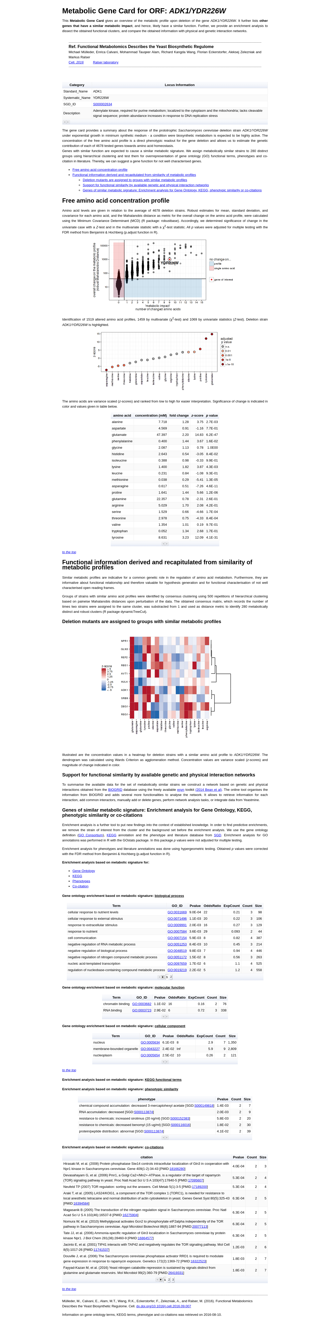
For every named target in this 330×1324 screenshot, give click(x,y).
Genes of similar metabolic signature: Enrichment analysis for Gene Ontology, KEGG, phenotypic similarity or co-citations (172, 190)
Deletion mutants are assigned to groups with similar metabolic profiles (135, 180)
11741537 (101, 1250)
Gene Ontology (83, 871)
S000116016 (180, 1125)
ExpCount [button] (232, 906)
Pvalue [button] (195, 906)
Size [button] (258, 906)
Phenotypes (81, 881)
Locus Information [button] (180, 85)
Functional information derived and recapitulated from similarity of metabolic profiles (134, 175)
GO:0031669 (177, 912)
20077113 (199, 1226)
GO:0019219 (177, 970)
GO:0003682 (141, 1004)
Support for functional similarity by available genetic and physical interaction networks (146, 185)
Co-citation (80, 886)
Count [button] (247, 906)
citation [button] (147, 1157)
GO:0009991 (177, 925)
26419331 (175, 1273)
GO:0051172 (177, 957)
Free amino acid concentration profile (99, 170)
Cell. (76, 62)
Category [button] (76, 85)
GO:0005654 (150, 1055)
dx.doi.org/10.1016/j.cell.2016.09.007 (163, 1306)
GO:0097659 (177, 963)
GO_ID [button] (177, 906)
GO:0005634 (150, 1042)
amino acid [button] (122, 415)
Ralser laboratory (105, 62)
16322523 (198, 1261)
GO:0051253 (177, 944)
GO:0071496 (177, 919)
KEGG (111, 835)
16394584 (81, 1203)
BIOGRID (115, 790)
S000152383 (179, 1118)
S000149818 (203, 1105)
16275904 (130, 1215)
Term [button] (116, 906)
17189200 (199, 1187)
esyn (180, 790)
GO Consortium (91, 835)
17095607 (195, 1180)
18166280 (177, 1169)
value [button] (212, 415)
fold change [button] (179, 415)
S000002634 (102, 104)
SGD (217, 835)
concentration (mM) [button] (151, 415)
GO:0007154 (177, 938)
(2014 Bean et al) (208, 790)
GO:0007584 (177, 931)
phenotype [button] (146, 1099)
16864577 (145, 1238)
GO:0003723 (141, 1010)
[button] (64, 122)
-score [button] (197, 415)
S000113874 (143, 1112)
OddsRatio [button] (212, 906)
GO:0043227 (150, 1049)
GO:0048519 (177, 951)
